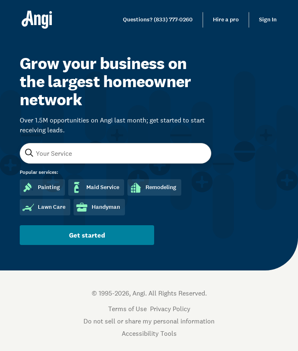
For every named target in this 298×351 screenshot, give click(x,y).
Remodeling (152, 187)
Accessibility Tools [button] (149, 333)
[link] (158, 19)
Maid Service (94, 187)
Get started (87, 235)
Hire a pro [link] (226, 19)
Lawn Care (43, 207)
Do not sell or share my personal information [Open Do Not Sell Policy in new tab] (149, 321)
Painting (40, 187)
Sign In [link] (268, 19)
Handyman (97, 207)
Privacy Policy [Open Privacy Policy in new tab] (170, 309)
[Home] (36, 20)
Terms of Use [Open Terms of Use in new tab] (127, 309)
